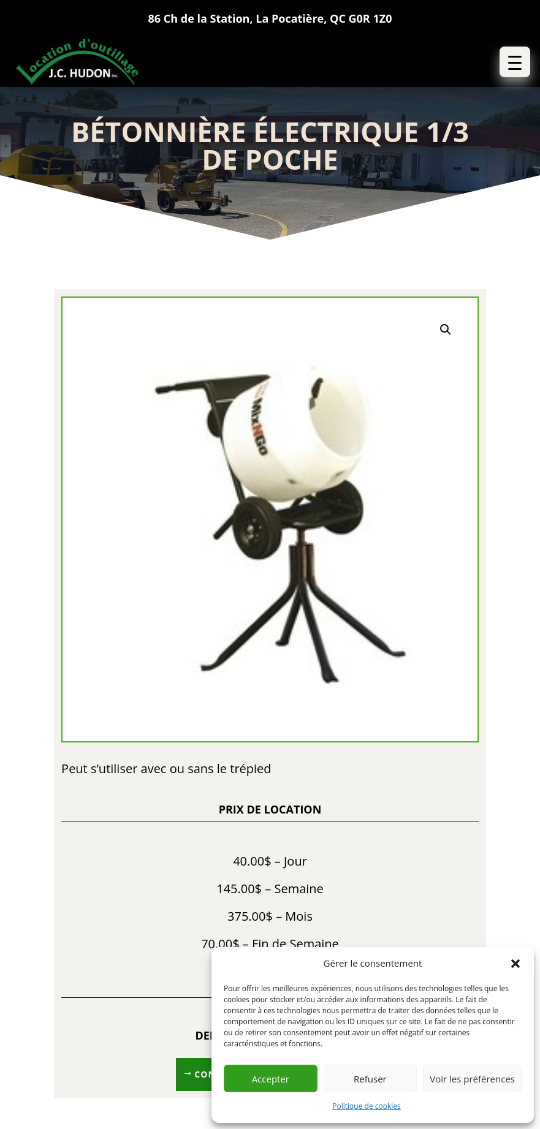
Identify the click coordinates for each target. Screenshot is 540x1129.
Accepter (270, 1079)
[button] (515, 963)
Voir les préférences (472, 1079)
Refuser (370, 1079)
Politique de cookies (366, 1106)
